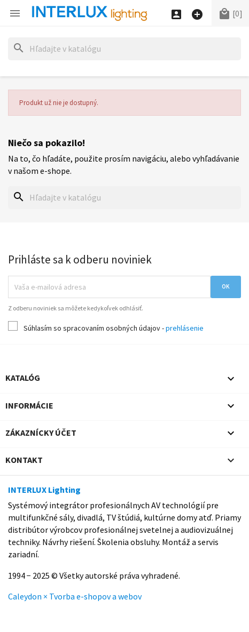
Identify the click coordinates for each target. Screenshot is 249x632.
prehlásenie (185, 328)
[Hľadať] (124, 48)
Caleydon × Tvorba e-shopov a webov (75, 596)
